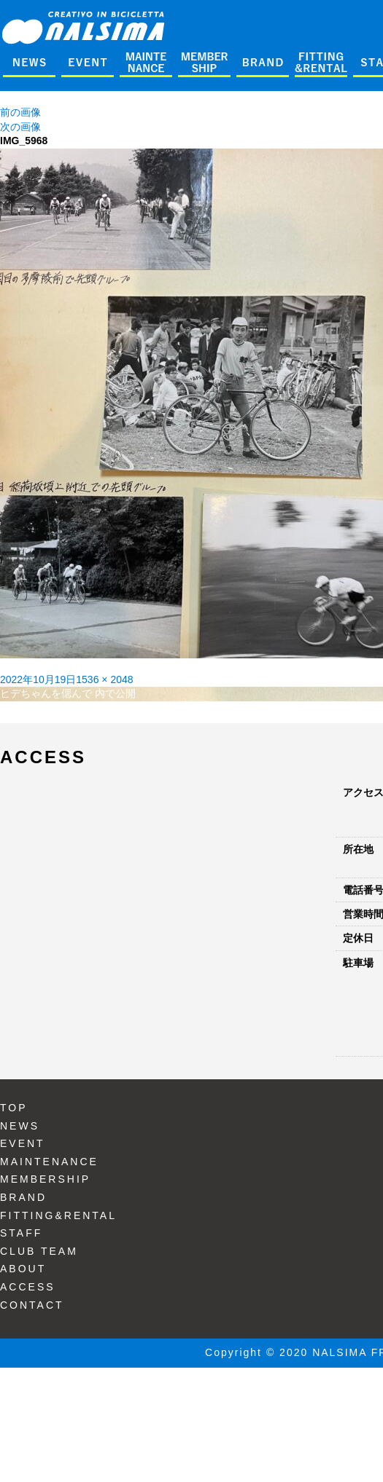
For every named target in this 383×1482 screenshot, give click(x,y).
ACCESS (27, 1287)
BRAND (23, 1197)
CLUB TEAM (39, 1251)
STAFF (21, 1233)
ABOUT (23, 1268)
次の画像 (20, 127)
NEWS (19, 1126)
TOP (14, 1108)
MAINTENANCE (49, 1161)
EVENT (22, 1143)
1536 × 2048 (104, 679)
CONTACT (32, 1305)
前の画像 (20, 112)
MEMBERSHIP (45, 1179)
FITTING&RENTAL (58, 1215)
